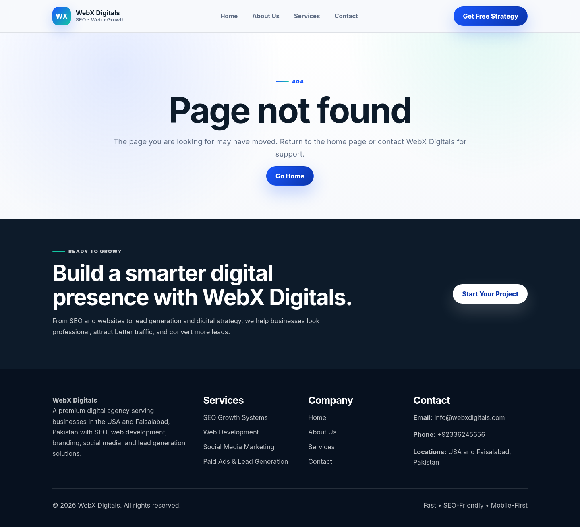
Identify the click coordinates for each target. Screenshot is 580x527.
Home (229, 16)
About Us (266, 16)
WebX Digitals (74, 400)
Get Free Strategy (490, 16)
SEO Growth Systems (235, 417)
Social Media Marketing (238, 447)
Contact (346, 16)
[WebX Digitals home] (88, 16)
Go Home (290, 176)
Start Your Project (490, 294)
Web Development (231, 432)
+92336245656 (461, 434)
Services (307, 16)
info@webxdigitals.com (469, 417)
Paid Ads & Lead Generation (245, 461)
